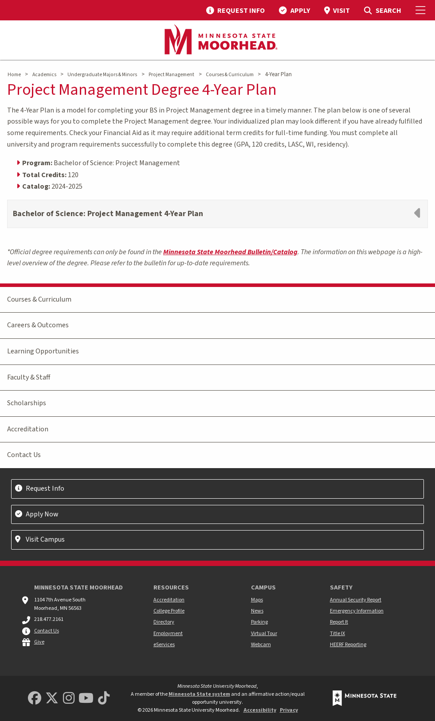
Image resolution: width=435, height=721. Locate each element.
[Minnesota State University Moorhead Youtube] (86, 698)
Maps (257, 600)
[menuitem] (235, 10)
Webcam (261, 644)
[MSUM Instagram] (68, 698)
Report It (339, 622)
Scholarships (26, 403)
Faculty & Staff (28, 377)
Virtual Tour (264, 633)
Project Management (171, 74)
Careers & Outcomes (38, 325)
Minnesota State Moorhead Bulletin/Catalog (230, 252)
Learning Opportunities (43, 351)
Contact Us (24, 455)
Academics (44, 74)
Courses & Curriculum (230, 74)
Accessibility (259, 710)
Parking (259, 622)
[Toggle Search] (382, 10)
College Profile (168, 611)
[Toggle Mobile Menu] (421, 10)
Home (14, 74)
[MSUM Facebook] (34, 698)
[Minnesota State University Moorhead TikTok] (104, 698)
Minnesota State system (199, 694)
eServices (164, 644)
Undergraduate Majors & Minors (102, 74)
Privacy (289, 710)
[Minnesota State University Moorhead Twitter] (52, 698)
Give (39, 642)
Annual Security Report (355, 600)
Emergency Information (357, 611)
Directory (163, 622)
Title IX (337, 633)
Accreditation (27, 429)
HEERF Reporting (348, 644)
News (257, 611)
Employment (168, 633)
